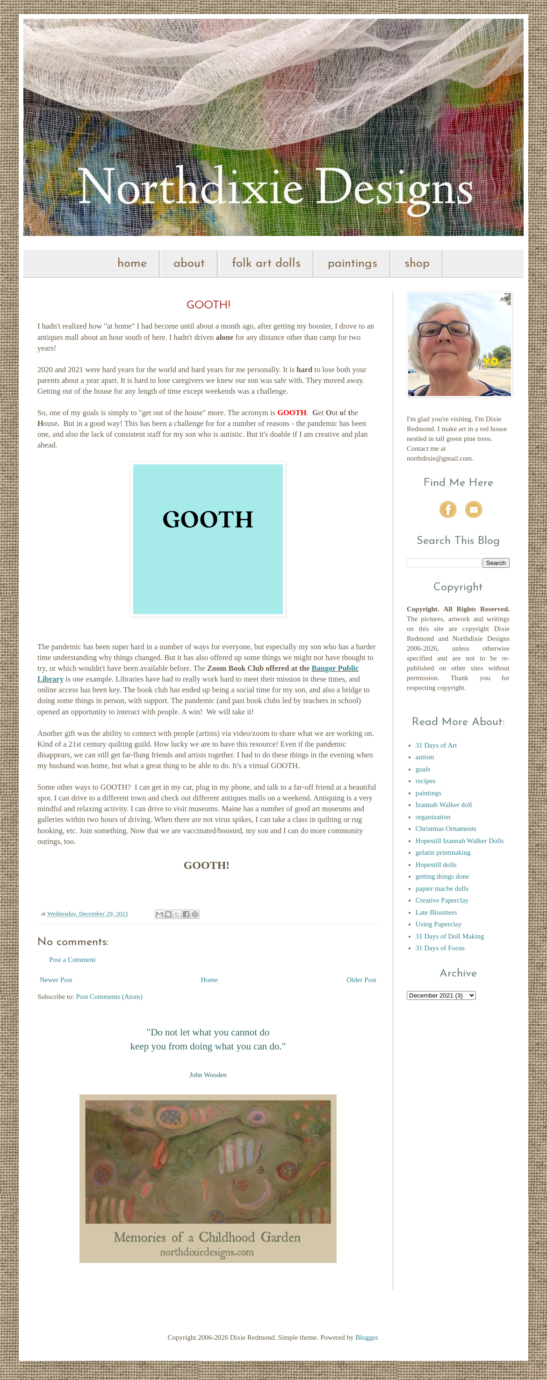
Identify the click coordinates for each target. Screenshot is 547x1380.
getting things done (442, 876)
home (132, 263)
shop (417, 263)
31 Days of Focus (440, 948)
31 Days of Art (436, 745)
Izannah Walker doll (444, 804)
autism (425, 757)
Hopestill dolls (436, 864)
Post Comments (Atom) (109, 996)
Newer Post (56, 980)
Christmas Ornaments (446, 828)
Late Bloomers (436, 912)
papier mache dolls (442, 888)
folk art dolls (266, 263)
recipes (425, 781)
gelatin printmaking (443, 852)
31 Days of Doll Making (450, 936)
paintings (352, 263)
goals (423, 769)
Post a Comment (72, 959)
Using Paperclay (439, 924)
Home (209, 980)
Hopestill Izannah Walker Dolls (460, 840)
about (189, 263)
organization (433, 817)
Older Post (361, 980)
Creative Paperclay (442, 900)
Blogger (366, 1337)
